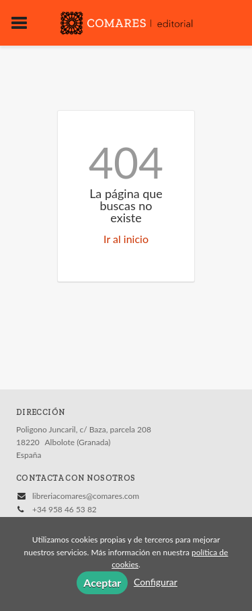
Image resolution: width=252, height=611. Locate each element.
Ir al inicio (126, 238)
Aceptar (102, 582)
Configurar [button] (155, 582)
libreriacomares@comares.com (85, 496)
